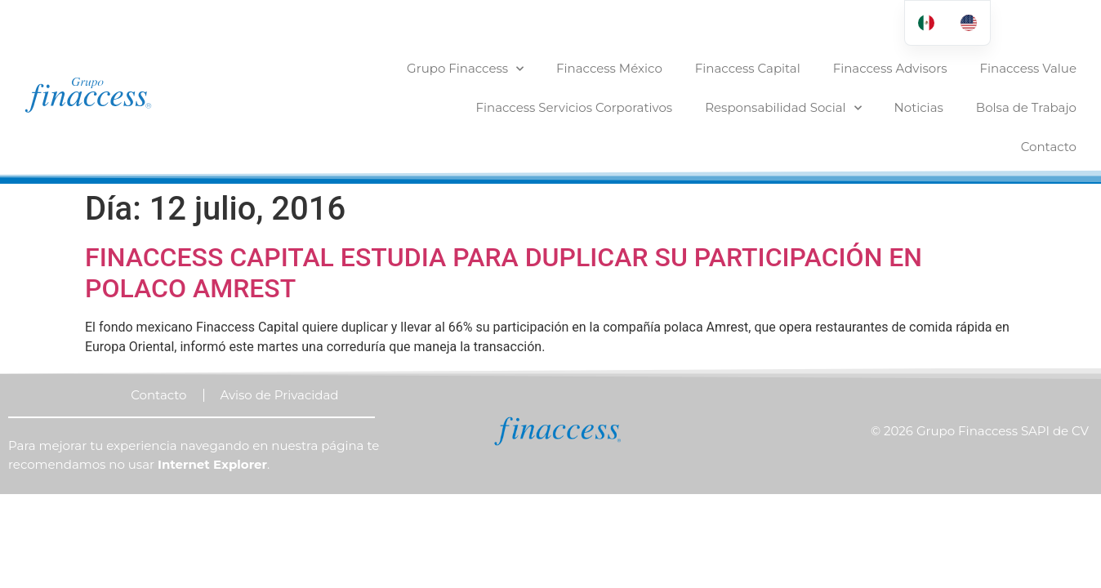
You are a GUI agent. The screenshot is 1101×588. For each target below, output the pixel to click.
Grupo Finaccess (465, 69)
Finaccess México (609, 68)
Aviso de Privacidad (280, 355)
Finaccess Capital (747, 68)
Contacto (1048, 146)
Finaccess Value (1028, 68)
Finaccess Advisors (890, 68)
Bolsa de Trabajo (1026, 107)
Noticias (918, 107)
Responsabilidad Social (783, 108)
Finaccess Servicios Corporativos (574, 107)
